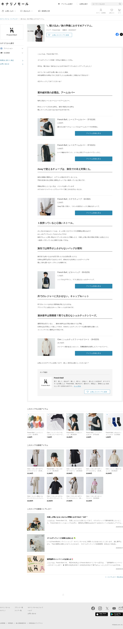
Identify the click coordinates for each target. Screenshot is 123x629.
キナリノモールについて (35, 607)
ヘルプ (30, 610)
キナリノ (3, 610)
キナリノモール (4, 19)
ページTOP (63, 595)
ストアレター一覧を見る (115, 577)
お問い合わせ (4, 64)
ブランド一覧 (19, 607)
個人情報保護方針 (21, 623)
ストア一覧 (18, 610)
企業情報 (2, 623)
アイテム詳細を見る (93, 133)
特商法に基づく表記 (7, 60)
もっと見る (77, 386)
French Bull (59, 378)
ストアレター (14, 19)
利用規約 (10, 623)
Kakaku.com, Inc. (118, 624)
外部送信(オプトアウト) (35, 623)
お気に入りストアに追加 (60, 35)
